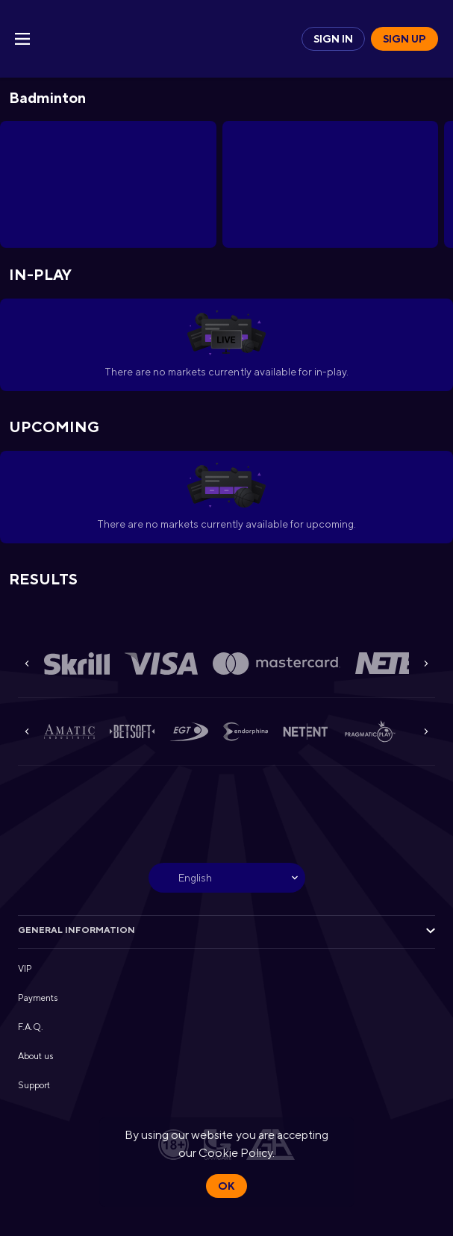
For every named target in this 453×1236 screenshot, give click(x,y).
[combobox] (227, 878)
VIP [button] (25, 969)
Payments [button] (37, 998)
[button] (77, 663)
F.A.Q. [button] (30, 1027)
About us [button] (35, 1056)
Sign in (333, 39)
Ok (226, 1186)
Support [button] (34, 1085)
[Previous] (27, 663)
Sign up (404, 39)
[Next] (426, 663)
